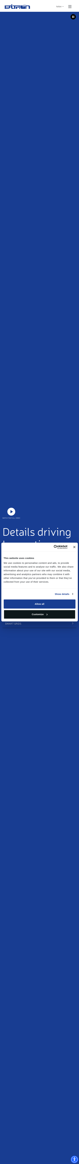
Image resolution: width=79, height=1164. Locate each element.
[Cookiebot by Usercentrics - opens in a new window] (53, 547)
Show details (62, 594)
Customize (39, 614)
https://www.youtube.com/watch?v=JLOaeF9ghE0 (11, 511)
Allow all (39, 604)
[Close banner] (74, 547)
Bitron (17, 6)
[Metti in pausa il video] (73, 16)
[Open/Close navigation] (70, 6)
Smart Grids (13, 623)
